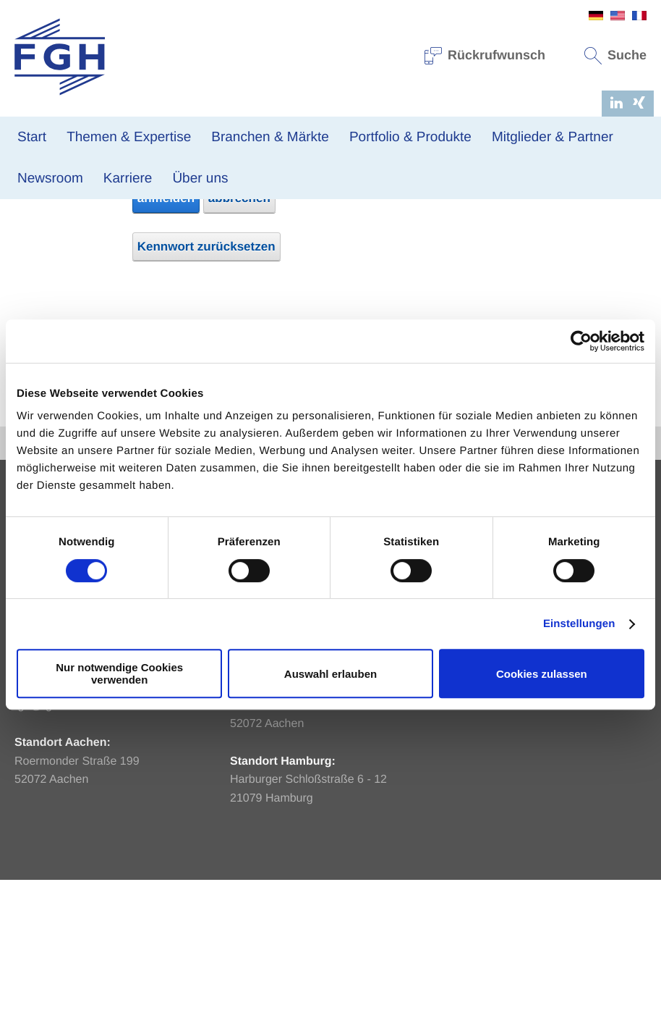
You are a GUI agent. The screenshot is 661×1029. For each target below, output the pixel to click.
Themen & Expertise (129, 137)
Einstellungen (579, 624)
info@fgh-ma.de (271, 798)
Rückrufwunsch (485, 55)
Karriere (128, 178)
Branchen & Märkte (270, 137)
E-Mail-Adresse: (79, 273)
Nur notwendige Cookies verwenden (119, 673)
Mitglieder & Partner (552, 137)
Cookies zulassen (541, 674)
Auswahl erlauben (330, 674)
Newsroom (50, 178)
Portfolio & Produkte (410, 137)
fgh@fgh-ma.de (54, 854)
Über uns (200, 178)
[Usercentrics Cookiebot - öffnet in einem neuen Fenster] (581, 341)
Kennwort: (96, 300)
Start (31, 137)
